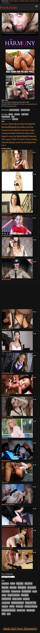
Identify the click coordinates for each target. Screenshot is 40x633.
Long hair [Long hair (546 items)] (12, 136)
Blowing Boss (6, 460)
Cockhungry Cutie (8, 373)
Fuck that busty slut (8, 526)
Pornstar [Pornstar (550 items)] (20, 139)
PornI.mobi (8, 8)
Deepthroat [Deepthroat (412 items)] (5, 130)
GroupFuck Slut (7, 213)
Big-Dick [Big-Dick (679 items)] (24, 124)
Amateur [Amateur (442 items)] (4, 124)
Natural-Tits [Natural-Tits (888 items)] (30, 603)
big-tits (11, 114)
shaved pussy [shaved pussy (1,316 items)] (8, 142)
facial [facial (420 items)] (22, 130)
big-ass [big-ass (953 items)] (17, 124)
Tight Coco (5, 570)
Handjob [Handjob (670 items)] (12, 133)
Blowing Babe (6, 279)
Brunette (17, 114)
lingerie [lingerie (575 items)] (4, 136)
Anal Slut (5, 438)
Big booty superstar (8, 504)
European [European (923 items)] (15, 130)
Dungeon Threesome (8, 257)
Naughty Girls (6, 329)
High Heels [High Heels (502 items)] (29, 133)
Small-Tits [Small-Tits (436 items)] (19, 142)
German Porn (34, 1)
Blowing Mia (6, 395)
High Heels (25, 114)
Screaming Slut (7, 192)
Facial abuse (6, 170)
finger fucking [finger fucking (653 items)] (13, 595)
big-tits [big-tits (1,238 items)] (32, 124)
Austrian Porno (24, 1)
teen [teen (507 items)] (34, 142)
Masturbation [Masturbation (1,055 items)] (22, 136)
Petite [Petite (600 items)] (14, 139)
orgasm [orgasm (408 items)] (8, 139)
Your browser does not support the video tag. (20, 24)
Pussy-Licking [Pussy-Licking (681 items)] (31, 139)
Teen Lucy (5, 482)
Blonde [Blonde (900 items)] (4, 127)
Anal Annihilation (7, 417)
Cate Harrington (14, 110)
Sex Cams (6, 3)
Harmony (15, 119)
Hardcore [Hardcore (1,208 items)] (20, 133)
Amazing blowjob (7, 548)
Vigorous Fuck (6, 351)
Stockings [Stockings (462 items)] (28, 142)
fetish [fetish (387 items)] (27, 130)
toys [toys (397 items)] (3, 145)
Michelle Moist (25, 110)
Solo (13, 116)
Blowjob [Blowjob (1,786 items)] (12, 127)
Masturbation (6, 116)
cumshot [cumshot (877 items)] (29, 127)
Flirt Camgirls (14, 1)
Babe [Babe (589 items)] (11, 124)
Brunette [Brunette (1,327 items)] (21, 127)
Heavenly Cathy (7, 235)
